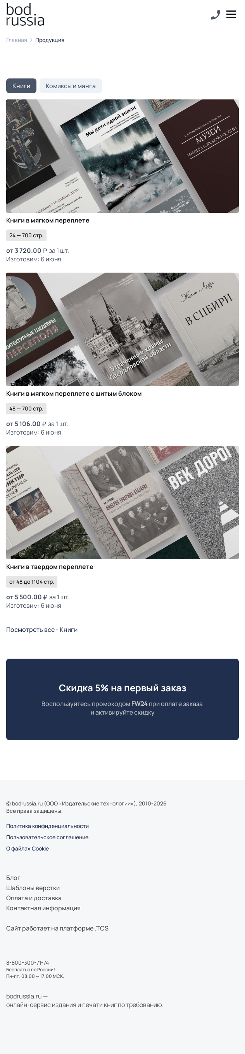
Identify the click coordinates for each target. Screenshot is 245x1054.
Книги (21, 86)
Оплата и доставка (34, 898)
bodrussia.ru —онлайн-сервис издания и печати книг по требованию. (85, 1000)
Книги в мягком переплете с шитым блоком (74, 393)
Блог (13, 877)
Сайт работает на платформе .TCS (57, 928)
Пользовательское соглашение (47, 837)
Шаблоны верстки (33, 888)
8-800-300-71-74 (27, 962)
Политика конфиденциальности (47, 826)
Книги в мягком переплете (48, 220)
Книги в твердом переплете (49, 566)
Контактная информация (43, 908)
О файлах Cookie (27, 848)
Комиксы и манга (71, 86)
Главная (16, 39)
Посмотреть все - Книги (42, 629)
